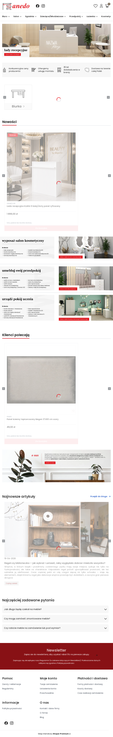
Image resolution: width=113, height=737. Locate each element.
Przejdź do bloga (100, 496)
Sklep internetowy (53, 734)
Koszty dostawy (85, 689)
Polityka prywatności (12, 708)
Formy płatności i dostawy (90, 684)
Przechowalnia (47, 693)
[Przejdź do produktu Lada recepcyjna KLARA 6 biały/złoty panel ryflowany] (41, 166)
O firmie (44, 713)
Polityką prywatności (65, 663)
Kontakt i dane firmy (49, 708)
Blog (42, 717)
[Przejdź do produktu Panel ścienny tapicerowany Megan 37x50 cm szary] (41, 379)
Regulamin (44, 661)
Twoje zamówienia (49, 684)
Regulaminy (8, 689)
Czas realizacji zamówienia (90, 693)
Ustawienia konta (48, 689)
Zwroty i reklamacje (11, 684)
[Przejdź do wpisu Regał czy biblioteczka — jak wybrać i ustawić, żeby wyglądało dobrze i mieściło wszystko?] (56, 529)
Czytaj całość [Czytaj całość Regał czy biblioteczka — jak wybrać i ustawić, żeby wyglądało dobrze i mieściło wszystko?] (11, 583)
